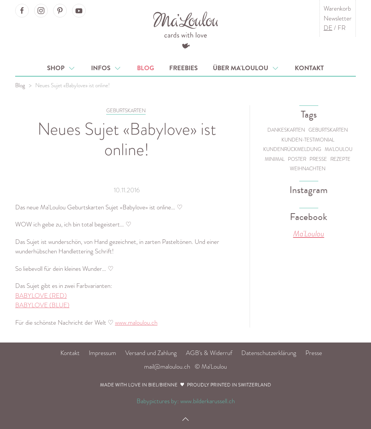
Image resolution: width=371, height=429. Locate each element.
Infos (106, 68)
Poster (297, 159)
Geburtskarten (328, 130)
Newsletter (338, 18)
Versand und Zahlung (151, 353)
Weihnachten (307, 168)
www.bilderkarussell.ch (207, 401)
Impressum (102, 353)
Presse (318, 159)
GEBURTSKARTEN (126, 110)
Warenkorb (337, 8)
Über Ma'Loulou (246, 68)
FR (342, 28)
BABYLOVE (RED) (41, 295)
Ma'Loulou (338, 149)
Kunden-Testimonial (307, 139)
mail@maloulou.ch (167, 366)
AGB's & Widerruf (209, 353)
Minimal (275, 159)
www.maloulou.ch (136, 322)
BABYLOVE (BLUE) (42, 305)
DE (328, 28)
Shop (61, 68)
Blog (145, 68)
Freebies (183, 68)
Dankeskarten (286, 130)
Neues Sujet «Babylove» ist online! (72, 85)
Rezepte (340, 159)
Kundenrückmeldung (292, 149)
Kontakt (309, 68)
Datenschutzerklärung (268, 353)
